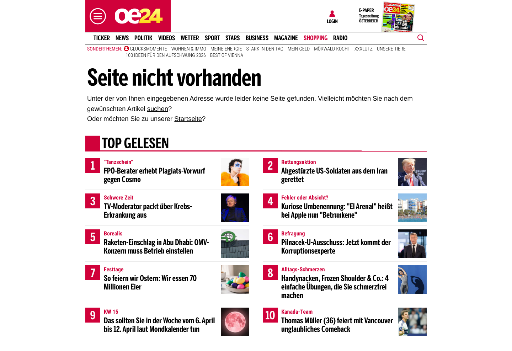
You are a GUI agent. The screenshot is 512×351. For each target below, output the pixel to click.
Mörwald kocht (332, 49)
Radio (340, 38)
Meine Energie (226, 49)
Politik (143, 38)
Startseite (188, 118)
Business (257, 38)
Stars (232, 38)
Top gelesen (135, 144)
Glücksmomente (148, 49)
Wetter (190, 38)
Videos (166, 38)
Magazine (286, 38)
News (122, 38)
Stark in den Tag (264, 49)
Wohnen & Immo (188, 49)
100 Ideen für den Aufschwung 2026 (166, 55)
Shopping (315, 38)
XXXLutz (363, 49)
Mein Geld (299, 49)
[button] (96, 16)
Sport (212, 38)
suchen (157, 108)
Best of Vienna (226, 55)
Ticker (102, 38)
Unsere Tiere (391, 49)
